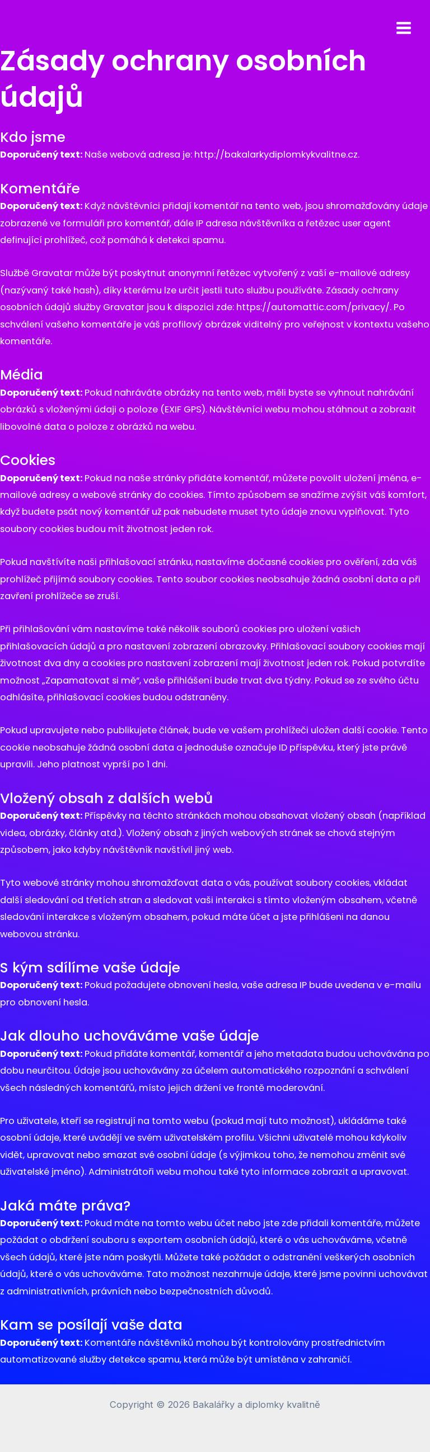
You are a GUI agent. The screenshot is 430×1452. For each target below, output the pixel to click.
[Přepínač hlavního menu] (403, 28)
